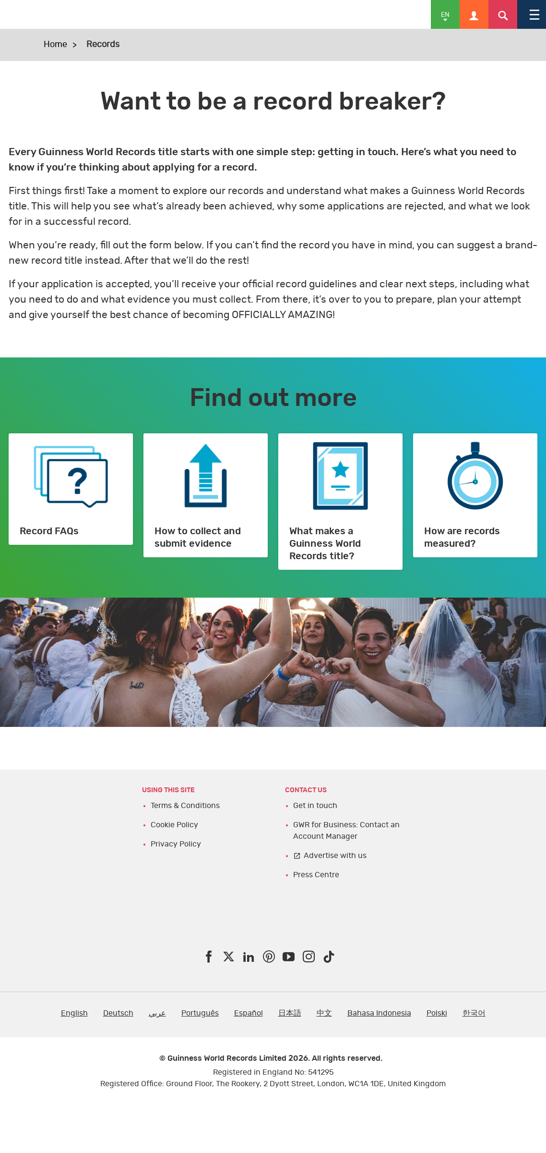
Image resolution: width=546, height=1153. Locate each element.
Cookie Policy (174, 825)
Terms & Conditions (185, 806)
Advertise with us (335, 855)
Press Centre (316, 875)
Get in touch (315, 806)
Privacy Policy (176, 844)
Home (55, 44)
